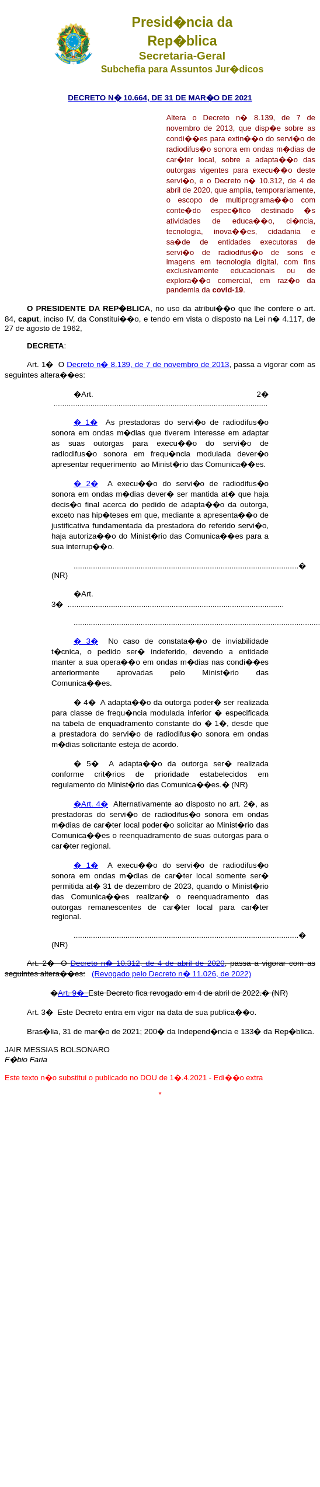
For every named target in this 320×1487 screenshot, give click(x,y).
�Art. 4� (91, 804)
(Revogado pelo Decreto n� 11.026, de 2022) (171, 973)
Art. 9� (73, 993)
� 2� (86, 483)
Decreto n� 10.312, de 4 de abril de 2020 (147, 963)
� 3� (86, 641)
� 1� (86, 422)
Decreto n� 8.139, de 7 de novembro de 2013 (148, 364)
